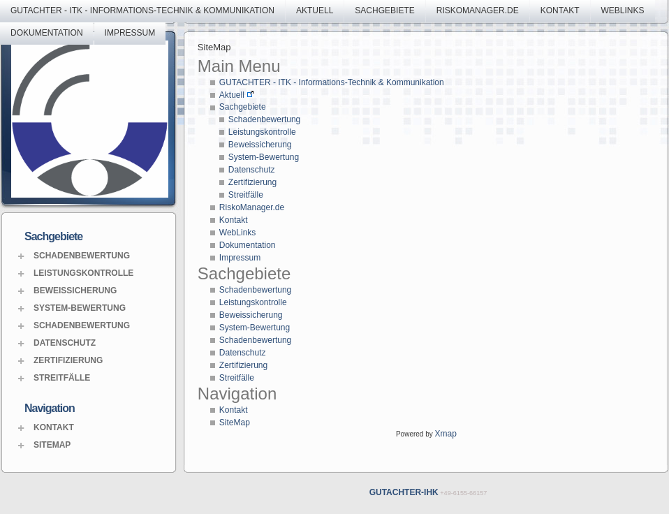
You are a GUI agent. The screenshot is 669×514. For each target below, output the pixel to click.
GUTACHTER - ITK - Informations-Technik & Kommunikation (142, 10)
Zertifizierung (68, 360)
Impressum (130, 33)
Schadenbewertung (82, 255)
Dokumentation (46, 33)
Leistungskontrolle (83, 273)
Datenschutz (65, 343)
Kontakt (560, 10)
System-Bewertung (80, 308)
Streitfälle (62, 378)
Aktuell (314, 10)
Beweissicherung (75, 290)
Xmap (446, 434)
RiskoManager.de (477, 10)
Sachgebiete (384, 10)
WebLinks (623, 10)
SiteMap (52, 445)
